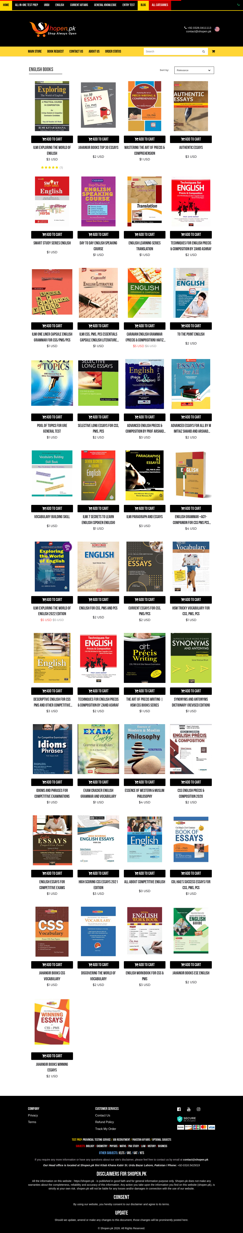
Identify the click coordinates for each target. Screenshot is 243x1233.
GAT (135, 1153)
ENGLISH (59, 5)
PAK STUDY (133, 1146)
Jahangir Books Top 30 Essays (98, 147)
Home (6, 5)
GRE (129, 1153)
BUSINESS (162, 1146)
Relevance (193, 70)
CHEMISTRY (102, 1146)
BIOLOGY (90, 1146)
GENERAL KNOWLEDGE (105, 5)
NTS (142, 1153)
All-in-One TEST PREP (26, 5)
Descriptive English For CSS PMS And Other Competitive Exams (52, 705)
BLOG (143, 5)
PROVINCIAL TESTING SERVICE (97, 1140)
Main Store (35, 51)
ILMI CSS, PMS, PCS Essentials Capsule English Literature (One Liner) (98, 340)
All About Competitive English (144, 882)
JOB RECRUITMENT (121, 1140)
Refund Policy (104, 1122)
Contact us (76, 51)
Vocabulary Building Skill (52, 516)
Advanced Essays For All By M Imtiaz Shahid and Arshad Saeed (191, 431)
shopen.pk (204, 1184)
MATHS (123, 1146)
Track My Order (105, 1128)
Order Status (113, 51)
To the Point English (190, 334)
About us (94, 51)
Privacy (33, 1115)
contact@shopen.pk (198, 31)
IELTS (121, 1153)
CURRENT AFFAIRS (79, 5)
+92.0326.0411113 (197, 27)
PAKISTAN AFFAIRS (141, 1140)
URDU (46, 5)
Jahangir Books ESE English (190, 973)
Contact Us (102, 1115)
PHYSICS (114, 1146)
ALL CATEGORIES (160, 5)
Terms (32, 1122)
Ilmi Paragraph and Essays (145, 516)
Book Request (55, 51)
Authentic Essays (191, 147)
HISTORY (152, 1146)
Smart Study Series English (52, 243)
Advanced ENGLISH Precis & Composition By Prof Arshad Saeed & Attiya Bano (145, 431)
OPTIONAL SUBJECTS (161, 1140)
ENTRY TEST (129, 5)
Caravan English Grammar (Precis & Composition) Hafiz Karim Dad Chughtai (145, 340)
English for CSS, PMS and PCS (98, 608)
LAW (143, 1146)
